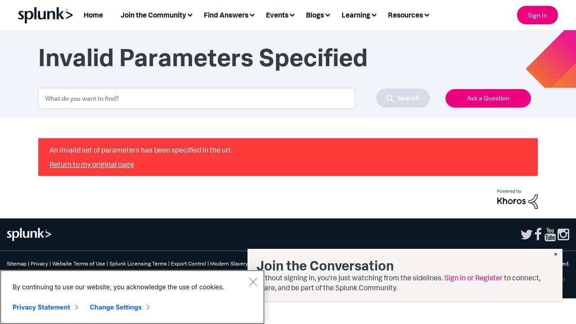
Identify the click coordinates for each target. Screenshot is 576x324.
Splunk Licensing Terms (138, 263)
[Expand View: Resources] (426, 14)
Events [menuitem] (277, 14)
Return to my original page (92, 164)
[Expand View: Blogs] (327, 14)
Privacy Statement (41, 307)
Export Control (188, 263)
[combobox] (234, 98)
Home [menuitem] (93, 14)
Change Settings (116, 307)
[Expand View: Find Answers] (252, 14)
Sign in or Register (473, 277)
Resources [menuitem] (405, 14)
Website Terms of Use (78, 263)
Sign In (537, 15)
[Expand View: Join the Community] (189, 14)
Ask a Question (488, 98)
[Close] (252, 281)
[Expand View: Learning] (373, 14)
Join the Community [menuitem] (153, 14)
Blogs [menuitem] (315, 14)
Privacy (39, 263)
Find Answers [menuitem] (226, 14)
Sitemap (17, 263)
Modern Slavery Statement (242, 263)
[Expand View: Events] (292, 14)
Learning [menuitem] (356, 14)
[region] (132, 297)
